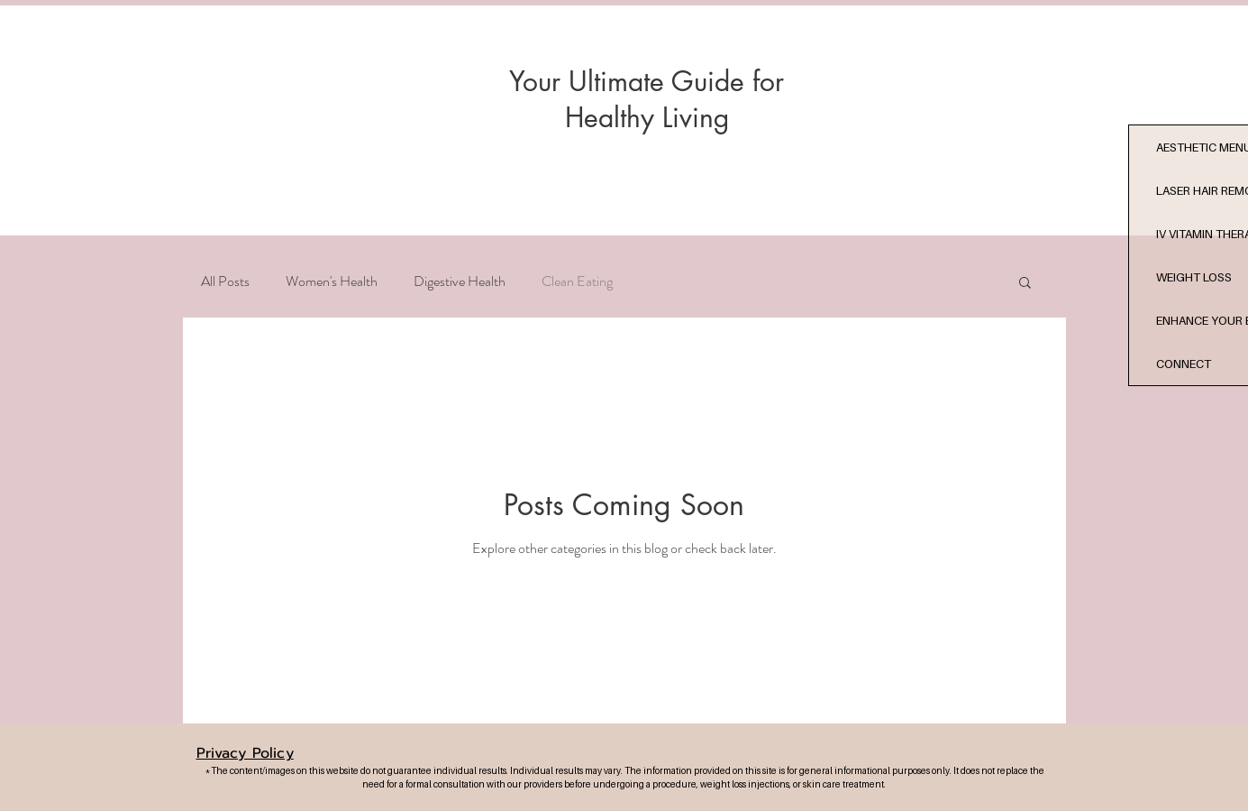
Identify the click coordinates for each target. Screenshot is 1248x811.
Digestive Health (460, 281)
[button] (1025, 283)
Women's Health (332, 281)
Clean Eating (577, 281)
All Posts (225, 281)
